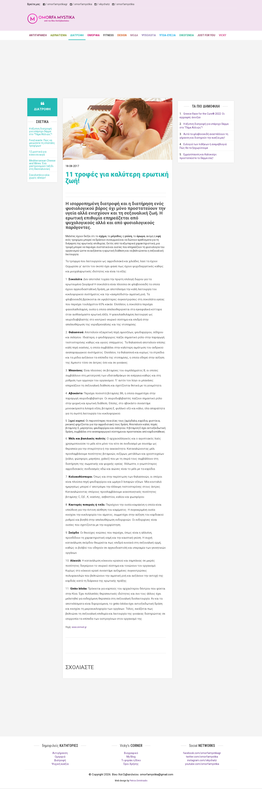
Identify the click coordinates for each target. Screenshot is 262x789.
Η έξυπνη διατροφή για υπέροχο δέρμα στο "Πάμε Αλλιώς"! (204, 125)
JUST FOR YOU (206, 35)
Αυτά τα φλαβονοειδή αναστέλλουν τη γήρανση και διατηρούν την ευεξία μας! (204, 136)
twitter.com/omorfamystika (202, 756)
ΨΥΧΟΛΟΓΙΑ (149, 35)
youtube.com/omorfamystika (202, 763)
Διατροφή (60, 760)
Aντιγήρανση (60, 753)
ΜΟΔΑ (134, 35)
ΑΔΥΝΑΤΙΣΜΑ (58, 35)
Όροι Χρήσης (131, 763)
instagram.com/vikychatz (202, 760)
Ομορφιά (60, 756)
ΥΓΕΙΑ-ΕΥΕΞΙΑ (167, 35)
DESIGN (122, 35)
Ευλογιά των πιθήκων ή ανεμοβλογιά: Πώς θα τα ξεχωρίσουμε (203, 146)
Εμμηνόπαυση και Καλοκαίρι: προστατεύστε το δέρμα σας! (198, 156)
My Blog (131, 756)
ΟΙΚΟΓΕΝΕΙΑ (186, 35)
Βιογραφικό (131, 753)
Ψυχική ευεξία (60, 763)
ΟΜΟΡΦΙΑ (93, 35)
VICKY (222, 35)
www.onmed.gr (79, 627)
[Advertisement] (168, 20)
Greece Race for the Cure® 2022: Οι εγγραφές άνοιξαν (202, 115)
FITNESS (108, 35)
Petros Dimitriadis (138, 780)
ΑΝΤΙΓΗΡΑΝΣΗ (38, 35)
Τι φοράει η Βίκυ (131, 760)
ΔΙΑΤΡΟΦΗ (77, 35)
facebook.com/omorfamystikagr (202, 753)
